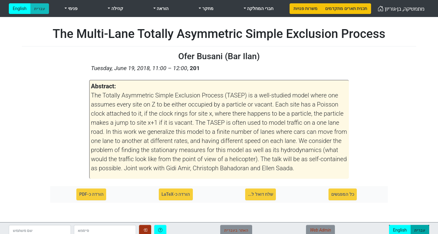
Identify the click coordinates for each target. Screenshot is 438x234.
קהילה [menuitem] (116, 8)
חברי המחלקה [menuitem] (259, 8)
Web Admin (320, 230)
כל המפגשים (342, 194)
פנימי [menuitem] (72, 8)
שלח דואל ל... (260, 194)
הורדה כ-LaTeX (176, 194)
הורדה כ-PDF (91, 194)
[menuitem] (306, 8)
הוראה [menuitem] (162, 8)
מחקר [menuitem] (207, 8)
